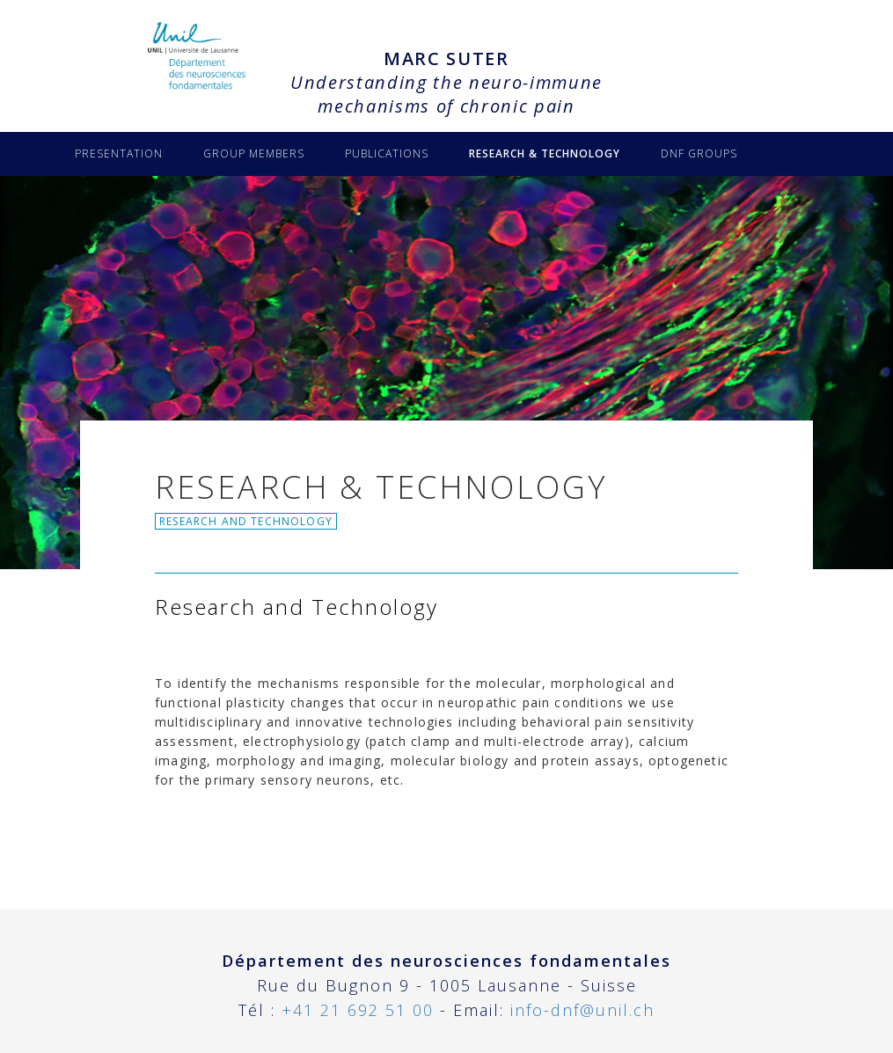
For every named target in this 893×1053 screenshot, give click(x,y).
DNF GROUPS (699, 153)
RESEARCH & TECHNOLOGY (544, 153)
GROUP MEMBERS (253, 153)
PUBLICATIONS (386, 153)
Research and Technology (246, 521)
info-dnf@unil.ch (582, 1009)
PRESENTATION (119, 153)
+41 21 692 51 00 (358, 1009)
